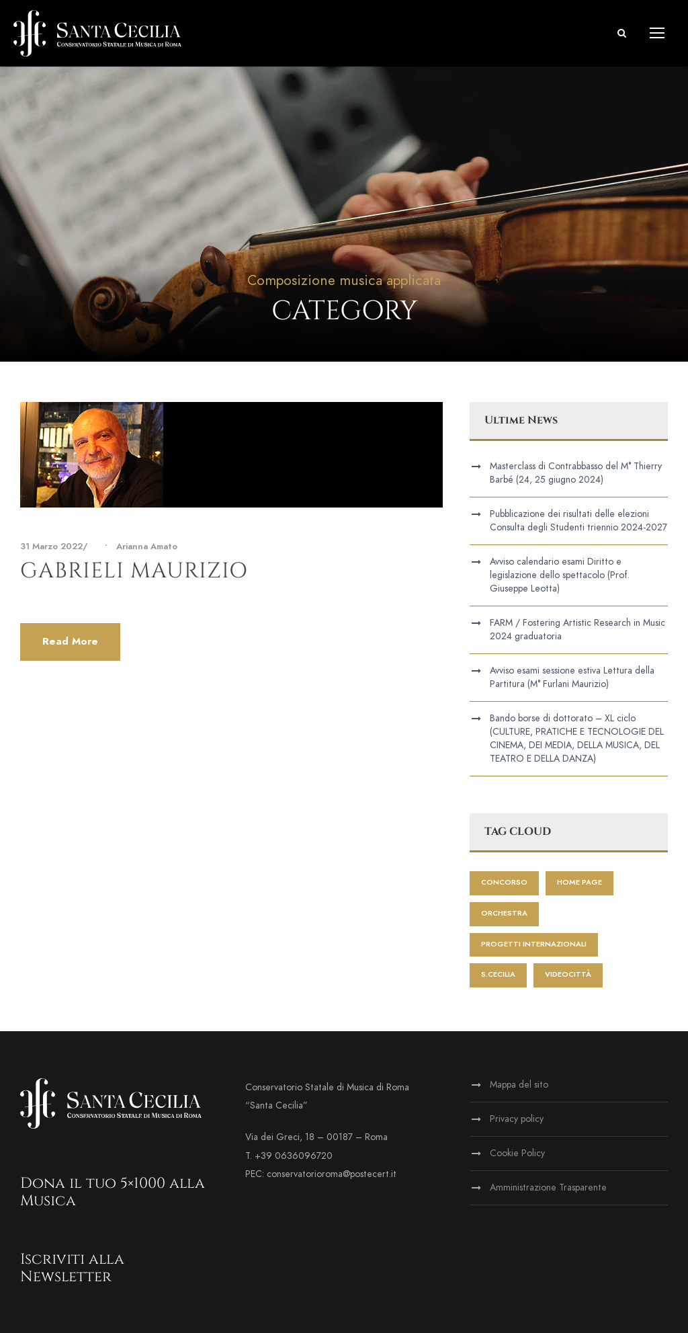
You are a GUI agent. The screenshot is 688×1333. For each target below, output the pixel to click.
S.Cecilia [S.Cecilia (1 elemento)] (498, 974)
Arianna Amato (146, 546)
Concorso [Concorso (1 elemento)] (504, 882)
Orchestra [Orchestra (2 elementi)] (504, 913)
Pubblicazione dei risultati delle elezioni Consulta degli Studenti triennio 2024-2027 (578, 521)
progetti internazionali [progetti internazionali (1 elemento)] (534, 944)
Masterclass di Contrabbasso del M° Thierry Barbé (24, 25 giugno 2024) (576, 473)
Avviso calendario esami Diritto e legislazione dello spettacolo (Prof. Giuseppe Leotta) (560, 575)
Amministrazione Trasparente (548, 1187)
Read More (70, 641)
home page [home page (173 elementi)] (579, 882)
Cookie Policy (517, 1153)
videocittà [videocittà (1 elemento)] (568, 974)
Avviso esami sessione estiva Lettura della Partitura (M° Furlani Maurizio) (572, 677)
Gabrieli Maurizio (134, 571)
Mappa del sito (519, 1084)
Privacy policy (517, 1119)
